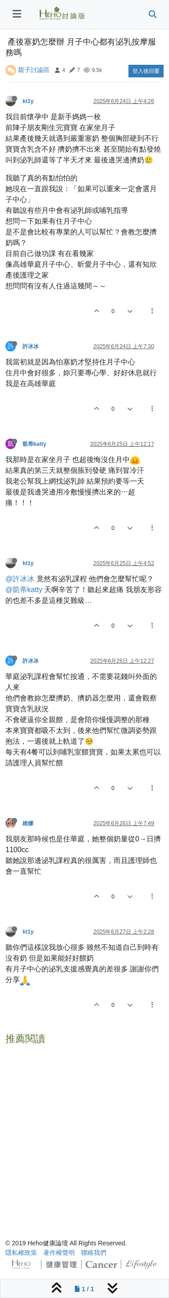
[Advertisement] (84, 1132)
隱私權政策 (21, 1252)
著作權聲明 (59, 1252)
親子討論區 (34, 69)
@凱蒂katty (23, 589)
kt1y (28, 101)
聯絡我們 (93, 1252)
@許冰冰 (19, 579)
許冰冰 (31, 346)
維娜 (28, 823)
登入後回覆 (146, 71)
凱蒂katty (34, 444)
